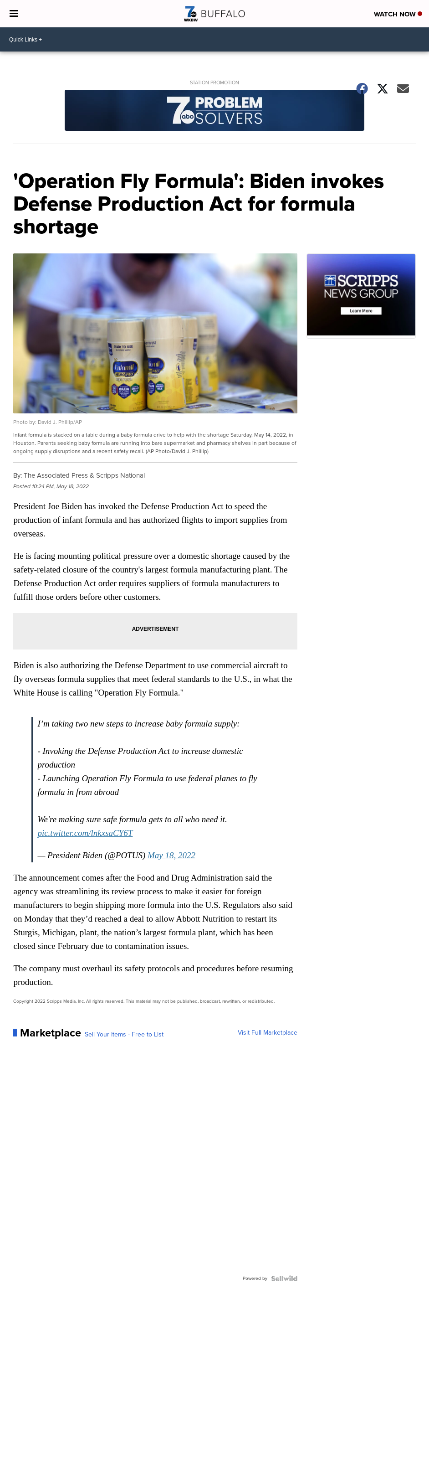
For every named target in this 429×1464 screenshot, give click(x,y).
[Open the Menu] (14, 13)
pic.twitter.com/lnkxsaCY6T (85, 833)
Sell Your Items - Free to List (124, 1034)
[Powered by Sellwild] (284, 1278)
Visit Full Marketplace (267, 1033)
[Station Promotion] (214, 111)
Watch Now (398, 14)
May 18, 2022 (171, 855)
